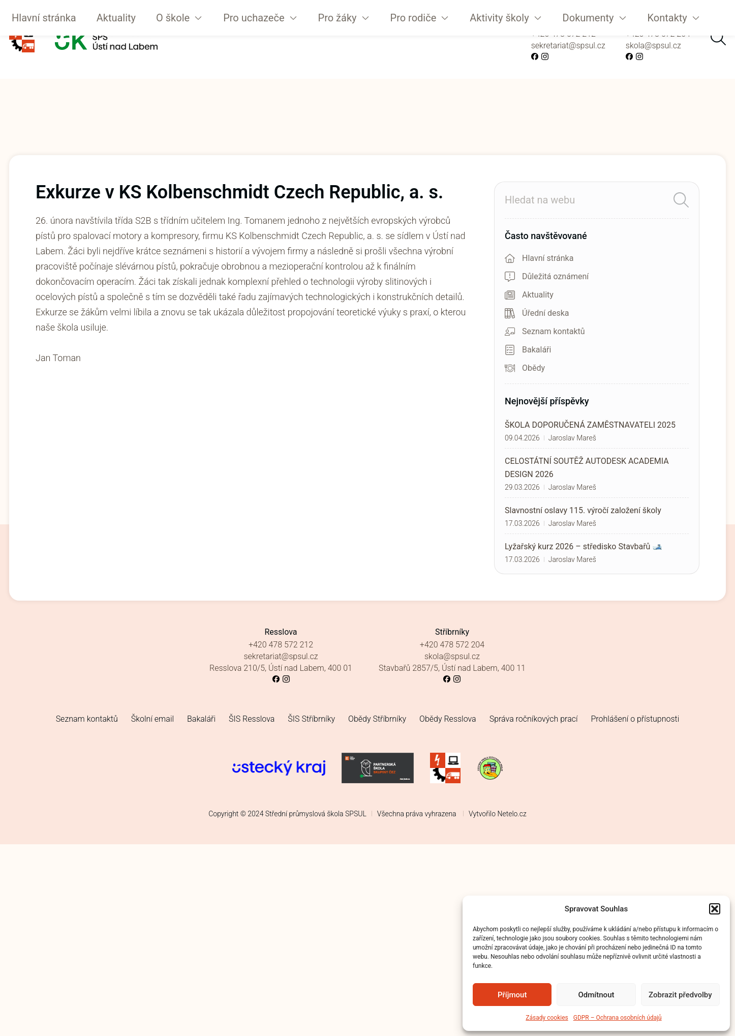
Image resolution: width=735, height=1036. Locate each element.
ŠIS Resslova (251, 719)
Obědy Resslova (447, 719)
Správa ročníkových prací (533, 719)
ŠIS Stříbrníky (311, 719)
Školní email (152, 719)
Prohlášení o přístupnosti (635, 719)
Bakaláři (201, 719)
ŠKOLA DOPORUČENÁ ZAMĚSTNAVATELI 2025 (590, 425)
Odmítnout (596, 994)
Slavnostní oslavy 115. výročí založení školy (583, 510)
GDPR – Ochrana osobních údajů (617, 1017)
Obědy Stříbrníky (377, 719)
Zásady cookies (547, 1017)
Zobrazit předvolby (680, 994)
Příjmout (512, 994)
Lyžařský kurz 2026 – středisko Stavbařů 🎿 (583, 546)
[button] (715, 909)
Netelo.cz (511, 814)
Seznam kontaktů (87, 719)
